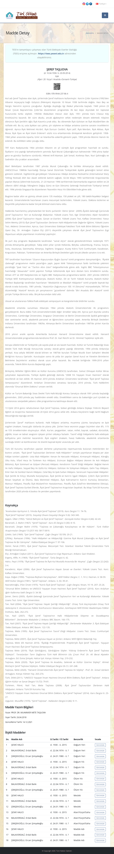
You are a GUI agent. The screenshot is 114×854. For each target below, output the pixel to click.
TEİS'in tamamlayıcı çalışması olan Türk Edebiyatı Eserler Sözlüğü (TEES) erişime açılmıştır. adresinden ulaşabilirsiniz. (44, 53)
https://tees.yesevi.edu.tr (51, 53)
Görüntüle (100, 745)
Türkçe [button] (101, 4)
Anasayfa (90, 33)
